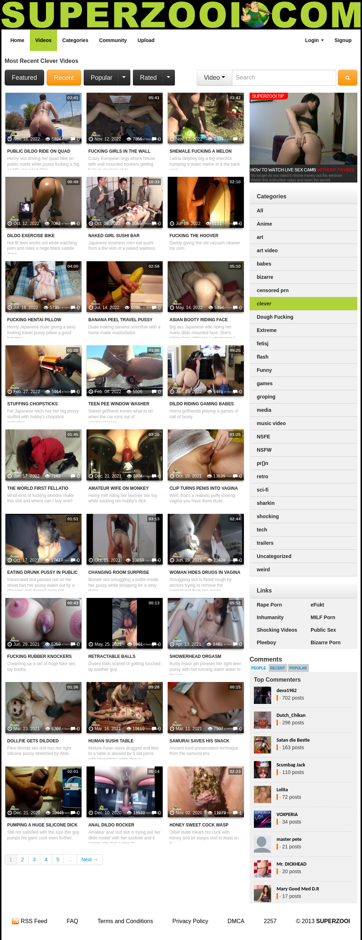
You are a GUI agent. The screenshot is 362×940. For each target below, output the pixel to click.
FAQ (72, 921)
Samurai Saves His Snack (199, 740)
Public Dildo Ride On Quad (38, 151)
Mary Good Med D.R (298, 889)
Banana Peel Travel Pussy (120, 319)
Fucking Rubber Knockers (39, 656)
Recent (64, 77)
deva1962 (287, 690)
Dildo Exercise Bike (31, 235)
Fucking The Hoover (194, 235)
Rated (148, 77)
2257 (270, 921)
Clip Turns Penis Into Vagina (204, 488)
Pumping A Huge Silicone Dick (42, 825)
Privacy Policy (190, 921)
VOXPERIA (287, 814)
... (70, 859)
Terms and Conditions (125, 921)
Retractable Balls (111, 656)
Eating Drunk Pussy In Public (42, 572)
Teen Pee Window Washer (118, 403)
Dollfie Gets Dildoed (33, 740)
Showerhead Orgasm (195, 656)
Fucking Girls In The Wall (119, 151)
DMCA (236, 921)
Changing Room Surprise (118, 572)
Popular (101, 77)
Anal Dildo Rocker (111, 825)
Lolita (282, 790)
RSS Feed (29, 921)
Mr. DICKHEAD (291, 864)
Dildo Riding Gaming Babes (202, 403)
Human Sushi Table (111, 740)
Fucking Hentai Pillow (34, 319)
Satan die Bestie (293, 740)
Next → (90, 859)
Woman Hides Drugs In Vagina (205, 572)
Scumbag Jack (291, 765)
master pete (289, 839)
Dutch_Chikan (291, 715)
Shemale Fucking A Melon (201, 151)
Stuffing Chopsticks (32, 403)
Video (214, 77)
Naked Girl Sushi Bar (113, 235)
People (258, 668)
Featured (24, 77)
